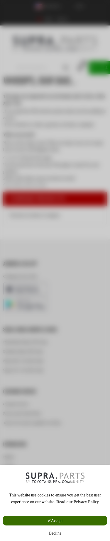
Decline (55, 533)
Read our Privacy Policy (77, 502)
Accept (57, 520)
